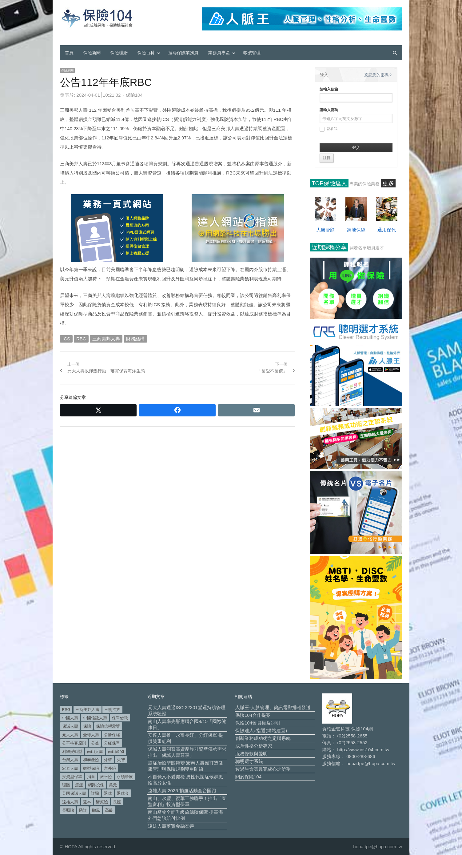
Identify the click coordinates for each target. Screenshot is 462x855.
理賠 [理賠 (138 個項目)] (66, 785)
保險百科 (146, 52)
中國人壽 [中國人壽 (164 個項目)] (70, 718)
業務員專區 (219, 52)
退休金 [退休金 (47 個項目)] (123, 793)
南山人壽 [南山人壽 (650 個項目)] (95, 751)
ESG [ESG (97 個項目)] (66, 709)
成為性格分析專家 (253, 746)
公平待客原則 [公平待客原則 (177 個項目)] (74, 743)
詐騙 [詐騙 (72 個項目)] (95, 793)
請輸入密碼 (329, 110)
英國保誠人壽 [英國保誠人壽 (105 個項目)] (74, 793)
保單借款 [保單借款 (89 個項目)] (120, 718)
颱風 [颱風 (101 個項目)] (96, 810)
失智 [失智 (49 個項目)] (121, 759)
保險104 (134, 95)
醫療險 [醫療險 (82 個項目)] (102, 802)
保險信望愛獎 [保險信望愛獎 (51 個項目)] (108, 726)
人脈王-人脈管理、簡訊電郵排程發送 (273, 707)
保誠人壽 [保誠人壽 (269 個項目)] (70, 726)
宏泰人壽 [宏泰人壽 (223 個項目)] (70, 768)
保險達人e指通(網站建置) (261, 730)
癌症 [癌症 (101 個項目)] (79, 785)
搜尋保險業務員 (183, 52)
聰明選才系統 (249, 761)
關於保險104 (248, 776)
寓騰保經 (356, 229)
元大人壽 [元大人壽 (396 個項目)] (70, 735)
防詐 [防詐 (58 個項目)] (83, 810)
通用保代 (386, 229)
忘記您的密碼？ (378, 75)
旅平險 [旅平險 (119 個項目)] (106, 776)
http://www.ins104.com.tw (363, 749)
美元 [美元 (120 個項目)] (113, 785)
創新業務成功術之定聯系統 (263, 738)
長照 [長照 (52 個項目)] (117, 802)
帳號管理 (252, 52)
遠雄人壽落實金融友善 (171, 826)
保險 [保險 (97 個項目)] (87, 726)
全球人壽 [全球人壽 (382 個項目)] (91, 735)
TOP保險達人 (329, 183)
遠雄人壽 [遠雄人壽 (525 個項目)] (70, 802)
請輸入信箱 (329, 89)
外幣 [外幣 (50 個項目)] (108, 759)
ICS (66, 338)
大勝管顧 (325, 229)
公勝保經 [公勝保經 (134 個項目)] (112, 735)
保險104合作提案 (253, 715)
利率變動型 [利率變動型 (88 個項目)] (72, 751)
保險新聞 (92, 52)
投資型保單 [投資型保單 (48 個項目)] (72, 776)
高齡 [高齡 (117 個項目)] (109, 810)
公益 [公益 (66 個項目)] (95, 743)
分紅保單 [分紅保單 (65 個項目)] (112, 743)
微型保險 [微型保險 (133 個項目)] (91, 768)
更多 (388, 183)
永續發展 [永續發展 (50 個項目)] (125, 776)
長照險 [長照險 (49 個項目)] (68, 810)
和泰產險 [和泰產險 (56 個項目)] (91, 759)
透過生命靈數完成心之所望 (263, 769)
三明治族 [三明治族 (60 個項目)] (112, 709)
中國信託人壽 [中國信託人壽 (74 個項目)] (95, 718)
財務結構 (135, 338)
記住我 (328, 129)
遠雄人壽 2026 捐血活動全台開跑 (182, 790)
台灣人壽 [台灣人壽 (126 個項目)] (70, 759)
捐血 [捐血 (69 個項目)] (91, 776)
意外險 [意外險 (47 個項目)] (110, 768)
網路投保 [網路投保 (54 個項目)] (96, 785)
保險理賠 (119, 52)
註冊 (326, 158)
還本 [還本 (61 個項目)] (87, 802)
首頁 (69, 52)
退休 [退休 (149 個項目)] (108, 793)
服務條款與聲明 (251, 753)
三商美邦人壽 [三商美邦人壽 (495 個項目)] (87, 709)
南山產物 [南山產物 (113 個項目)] (116, 751)
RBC (81, 338)
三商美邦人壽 (106, 338)
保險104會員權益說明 (257, 722)
